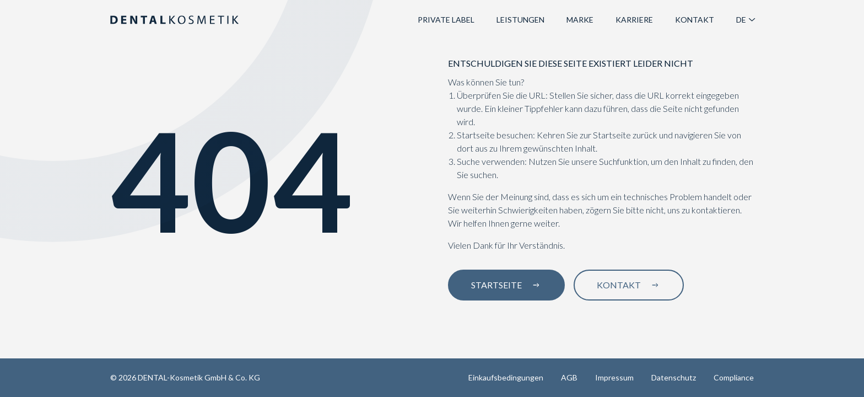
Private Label (446, 19)
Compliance (734, 377)
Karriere (634, 19)
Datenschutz (673, 377)
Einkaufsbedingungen (505, 377)
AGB (569, 377)
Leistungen (520, 19)
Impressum (614, 377)
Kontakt (694, 19)
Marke (579, 19)
